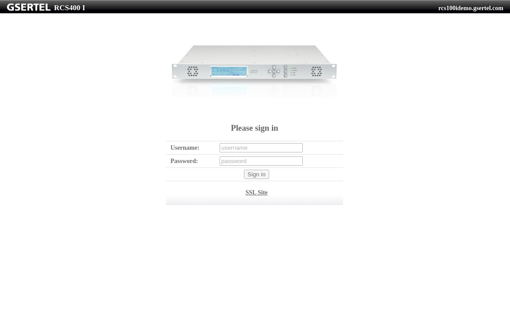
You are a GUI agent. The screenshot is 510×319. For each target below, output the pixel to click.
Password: (184, 161)
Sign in (256, 174)
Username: (184, 147)
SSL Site (256, 192)
